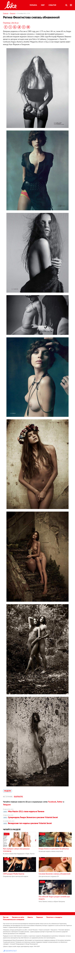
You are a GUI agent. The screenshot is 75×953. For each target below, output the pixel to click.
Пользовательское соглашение (13, 919)
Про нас (5, 917)
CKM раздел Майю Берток (13, 873)
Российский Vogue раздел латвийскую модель (54, 897)
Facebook (52, 801)
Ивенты (30, 917)
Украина (33, 5)
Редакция (39, 917)
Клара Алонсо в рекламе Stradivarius (54, 848)
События (52, 5)
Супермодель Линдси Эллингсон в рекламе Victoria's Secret (30, 817)
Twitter (60, 801)
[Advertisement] (19, 893)
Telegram (7, 804)
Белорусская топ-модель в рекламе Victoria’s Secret (27, 823)
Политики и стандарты (54, 917)
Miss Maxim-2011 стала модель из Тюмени (23, 811)
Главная (5, 13)
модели (7, 791)
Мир (43, 5)
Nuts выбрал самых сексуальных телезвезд (16, 849)
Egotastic (18, 796)
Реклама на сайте (18, 917)
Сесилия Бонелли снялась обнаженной (54, 873)
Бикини (12, 13)
